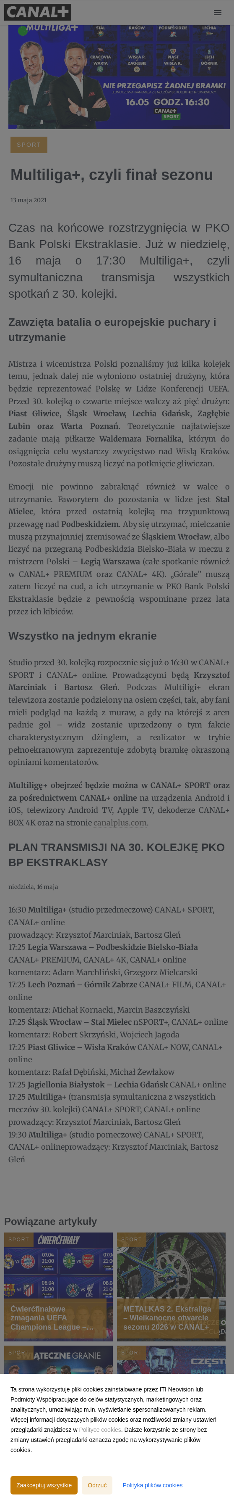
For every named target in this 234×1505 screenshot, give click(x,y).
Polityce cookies (100, 1429)
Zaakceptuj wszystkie (44, 1485)
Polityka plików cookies (152, 1485)
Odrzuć (97, 1485)
